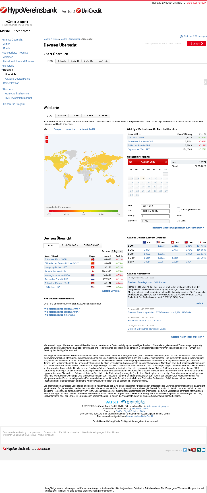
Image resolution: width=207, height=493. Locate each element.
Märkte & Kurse (51, 39)
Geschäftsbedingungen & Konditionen (100, 432)
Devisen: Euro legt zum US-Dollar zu (146, 282)
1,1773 (161, 246)
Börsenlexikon (11, 83)
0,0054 (147, 262)
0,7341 (189, 250)
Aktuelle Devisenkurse (17, 78)
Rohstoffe (8, 65)
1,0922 (147, 254)
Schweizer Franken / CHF (140, 141)
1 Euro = (51, 245)
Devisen (8, 70)
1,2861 (161, 254)
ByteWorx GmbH (140, 408)
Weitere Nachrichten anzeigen (186, 336)
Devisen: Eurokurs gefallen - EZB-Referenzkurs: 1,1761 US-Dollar (160, 312)
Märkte (64, 39)
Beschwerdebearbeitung (14, 432)
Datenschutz (50, 432)
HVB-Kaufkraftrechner (17, 93)
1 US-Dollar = (70, 245)
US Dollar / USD (136, 137)
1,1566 (147, 258)
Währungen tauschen (189, 209)
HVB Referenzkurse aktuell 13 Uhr (61, 308)
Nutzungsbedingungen (157, 406)
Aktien (6, 44)
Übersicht (11, 74)
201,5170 (201, 254)
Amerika (70, 129)
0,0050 (175, 262)
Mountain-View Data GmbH (139, 416)
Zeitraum (106, 251)
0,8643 (189, 246)
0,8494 (147, 250)
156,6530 (201, 250)
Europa (57, 129)
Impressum (35, 432)
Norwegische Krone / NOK (57, 275)
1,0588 (175, 258)
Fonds (6, 48)
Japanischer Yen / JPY (139, 149)
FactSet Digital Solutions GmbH (131, 411)
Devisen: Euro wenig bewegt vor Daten (146, 329)
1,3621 (161, 258)
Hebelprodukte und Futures (18, 61)
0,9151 (175, 246)
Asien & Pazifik (87, 129)
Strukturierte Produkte (15, 52)
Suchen (195, 43)
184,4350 (201, 246)
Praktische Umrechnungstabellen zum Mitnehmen (177, 227)
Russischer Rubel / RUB (56, 279)
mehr (198, 303)
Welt (46, 129)
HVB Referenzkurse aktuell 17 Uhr (61, 311)
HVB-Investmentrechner (18, 97)
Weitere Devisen (110, 290)
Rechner (8, 89)
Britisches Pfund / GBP (139, 145)
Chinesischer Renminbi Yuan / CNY (62, 263)
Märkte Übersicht (12, 39)
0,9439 (189, 254)
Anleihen (8, 57)
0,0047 (189, 262)
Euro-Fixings (91, 245)
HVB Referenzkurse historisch (59, 314)
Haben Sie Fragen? (14, 104)
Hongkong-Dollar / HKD (56, 267)
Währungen (74, 39)
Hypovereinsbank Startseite (168, 3)
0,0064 (161, 262)
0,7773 (175, 250)
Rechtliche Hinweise (69, 432)
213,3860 (201, 258)
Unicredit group (196, 3)
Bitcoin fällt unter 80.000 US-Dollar (144, 320)
